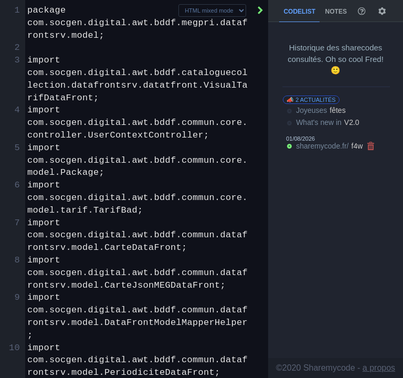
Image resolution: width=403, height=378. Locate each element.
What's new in (322, 123)
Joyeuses (315, 111)
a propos (379, 367)
